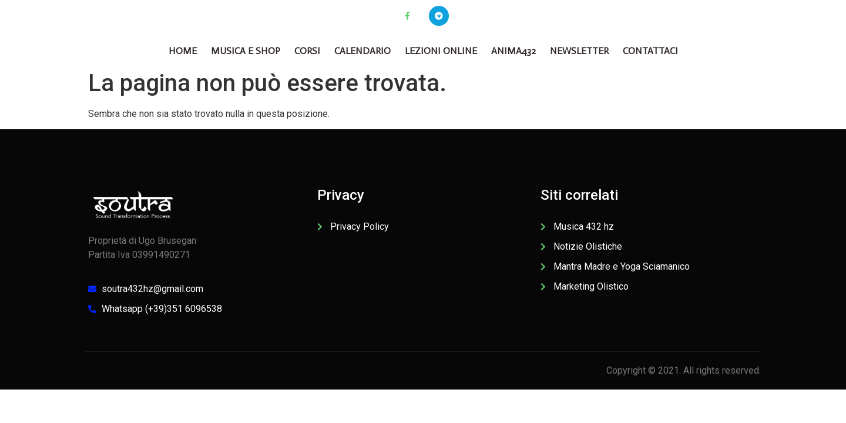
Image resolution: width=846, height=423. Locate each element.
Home (183, 50)
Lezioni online (441, 50)
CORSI (307, 50)
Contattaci (650, 50)
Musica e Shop (245, 50)
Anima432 (513, 50)
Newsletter (579, 50)
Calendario (362, 50)
